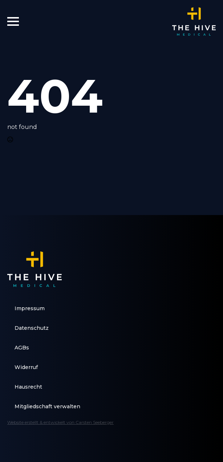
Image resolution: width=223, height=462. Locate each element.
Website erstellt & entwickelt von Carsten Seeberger (60, 422)
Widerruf (26, 367)
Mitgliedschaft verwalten (47, 406)
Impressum (30, 308)
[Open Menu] (13, 21)
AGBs (22, 347)
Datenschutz (32, 328)
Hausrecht (28, 387)
